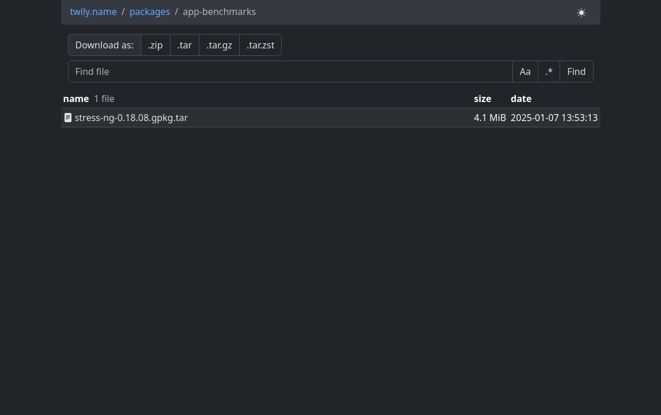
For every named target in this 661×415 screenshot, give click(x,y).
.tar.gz (219, 45)
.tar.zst (260, 45)
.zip (155, 45)
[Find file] (290, 71)
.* (549, 71)
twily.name (93, 11)
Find (576, 71)
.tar (184, 45)
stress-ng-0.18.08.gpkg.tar (125, 117)
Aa (525, 71)
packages (150, 11)
